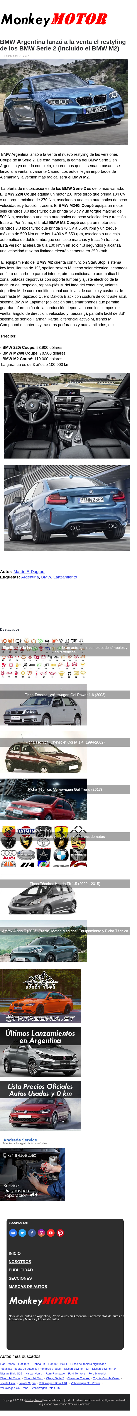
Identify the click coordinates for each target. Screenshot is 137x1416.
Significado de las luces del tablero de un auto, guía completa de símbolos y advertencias (65, 650)
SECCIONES (20, 1278)
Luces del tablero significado (88, 1364)
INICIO (15, 1253)
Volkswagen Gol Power (85, 1383)
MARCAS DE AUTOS (28, 1286)
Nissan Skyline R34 (104, 1368)
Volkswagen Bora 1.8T (53, 1383)
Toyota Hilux (7, 1383)
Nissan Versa (33, 1373)
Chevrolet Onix (33, 1378)
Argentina (30, 577)
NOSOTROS (20, 1262)
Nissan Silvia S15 (11, 1373)
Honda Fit (38, 1364)
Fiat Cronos (7, 1364)
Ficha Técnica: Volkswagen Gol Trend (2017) (65, 789)
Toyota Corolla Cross (106, 1378)
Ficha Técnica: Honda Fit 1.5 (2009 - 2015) (65, 884)
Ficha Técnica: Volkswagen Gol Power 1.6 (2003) (65, 695)
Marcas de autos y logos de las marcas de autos (65, 836)
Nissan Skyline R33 (76, 1368)
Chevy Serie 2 (55, 1378)
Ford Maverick (97, 1373)
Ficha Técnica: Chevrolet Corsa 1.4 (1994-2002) (65, 742)
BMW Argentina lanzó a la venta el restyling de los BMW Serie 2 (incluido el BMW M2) (63, 45)
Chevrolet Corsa (10, 1378)
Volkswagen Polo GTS (46, 1388)
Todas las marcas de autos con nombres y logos (30, 1368)
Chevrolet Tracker (78, 1378)
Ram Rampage (55, 1373)
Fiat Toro (23, 1364)
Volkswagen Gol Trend (14, 1388)
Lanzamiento (65, 577)
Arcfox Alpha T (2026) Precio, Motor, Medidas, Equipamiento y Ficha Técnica (65, 931)
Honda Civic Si (57, 1364)
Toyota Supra (27, 1383)
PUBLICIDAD (21, 1270)
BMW (46, 577)
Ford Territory (76, 1373)
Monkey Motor (33, 1400)
